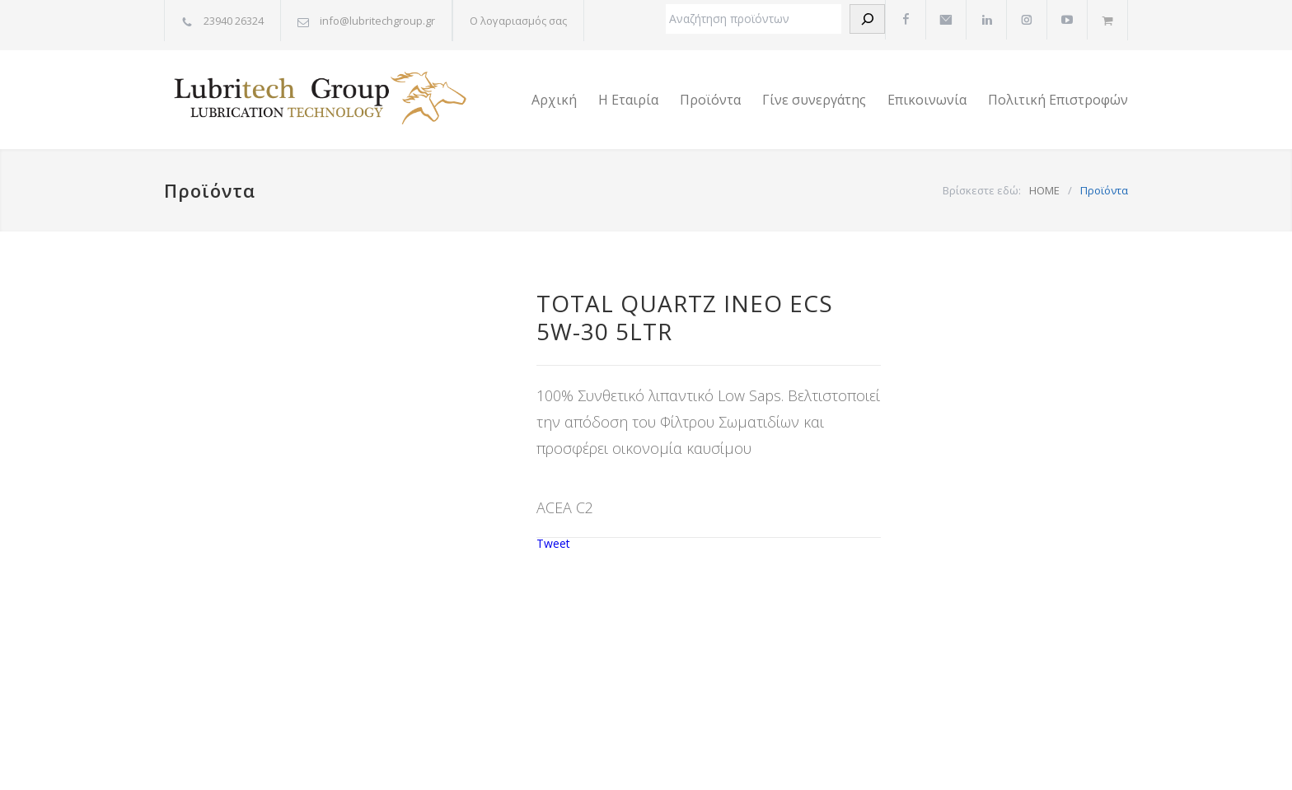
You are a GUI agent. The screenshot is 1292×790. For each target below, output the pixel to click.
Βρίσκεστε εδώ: (982, 190)
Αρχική (554, 100)
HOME (1044, 190)
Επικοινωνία (927, 100)
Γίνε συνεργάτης (814, 100)
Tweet (553, 543)
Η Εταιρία (628, 100)
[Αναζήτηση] (867, 19)
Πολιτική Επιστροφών (1058, 100)
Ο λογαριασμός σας (518, 20)
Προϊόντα (710, 100)
